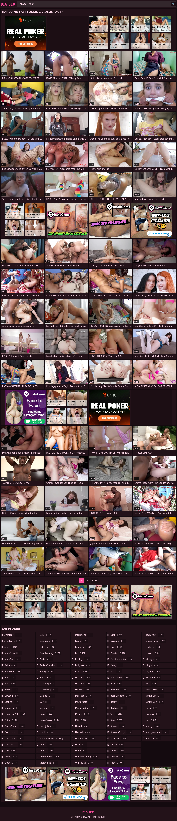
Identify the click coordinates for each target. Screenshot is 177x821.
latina (82, 671)
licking (82, 690)
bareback (12, 671)
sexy (116, 720)
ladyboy (83, 665)
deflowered (13, 744)
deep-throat (14, 726)
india (46, 744)
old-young (84, 763)
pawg (116, 665)
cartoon (11, 696)
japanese (83, 647)
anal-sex (12, 659)
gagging (47, 683)
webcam (153, 677)
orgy (116, 647)
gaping (47, 696)
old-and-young (86, 757)
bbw (10, 683)
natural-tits (85, 738)
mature (82, 714)
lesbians (83, 683)
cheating (12, 708)
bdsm (11, 690)
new (81, 744)
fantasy (47, 677)
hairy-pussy (49, 720)
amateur (13, 635)
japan (81, 641)
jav (80, 653)
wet (151, 683)
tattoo (117, 750)
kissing (82, 659)
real (116, 683)
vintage (153, 659)
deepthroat (14, 732)
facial (46, 659)
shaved (117, 726)
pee (116, 671)
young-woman (157, 732)
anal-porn (13, 653)
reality (117, 702)
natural (82, 732)
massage (83, 696)
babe (10, 665)
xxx (151, 720)
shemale (118, 738)
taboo (117, 744)
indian (47, 750)
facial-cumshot (51, 665)
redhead (118, 708)
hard (46, 732)
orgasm (118, 641)
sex (116, 714)
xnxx (151, 708)
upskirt (153, 653)
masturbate (84, 702)
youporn (153, 738)
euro (46, 635)
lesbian (83, 677)
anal (10, 647)
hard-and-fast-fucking (51, 739)
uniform (153, 647)
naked (81, 726)
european (48, 641)
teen (117, 763)
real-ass (118, 690)
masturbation (86, 708)
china (11, 720)
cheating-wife (15, 714)
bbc (10, 677)
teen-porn (155, 635)
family (47, 671)
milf (80, 720)
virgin (152, 665)
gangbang (49, 690)
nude (81, 750)
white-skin (155, 702)
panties (118, 653)
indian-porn (50, 757)
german (47, 708)
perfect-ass (120, 677)
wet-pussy (155, 690)
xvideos (153, 714)
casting (11, 702)
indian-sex (49, 763)
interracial (84, 635)
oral (116, 635)
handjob (48, 726)
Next (94, 580)
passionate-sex (121, 659)
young (153, 726)
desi (10, 750)
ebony (11, 757)
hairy (46, 714)
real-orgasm (120, 696)
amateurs (13, 641)
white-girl (155, 696)
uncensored (156, 641)
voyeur (153, 671)
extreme (47, 647)
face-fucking (50, 653)
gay (45, 702)
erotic (11, 763)
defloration (14, 738)
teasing (117, 757)
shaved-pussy (121, 732)
